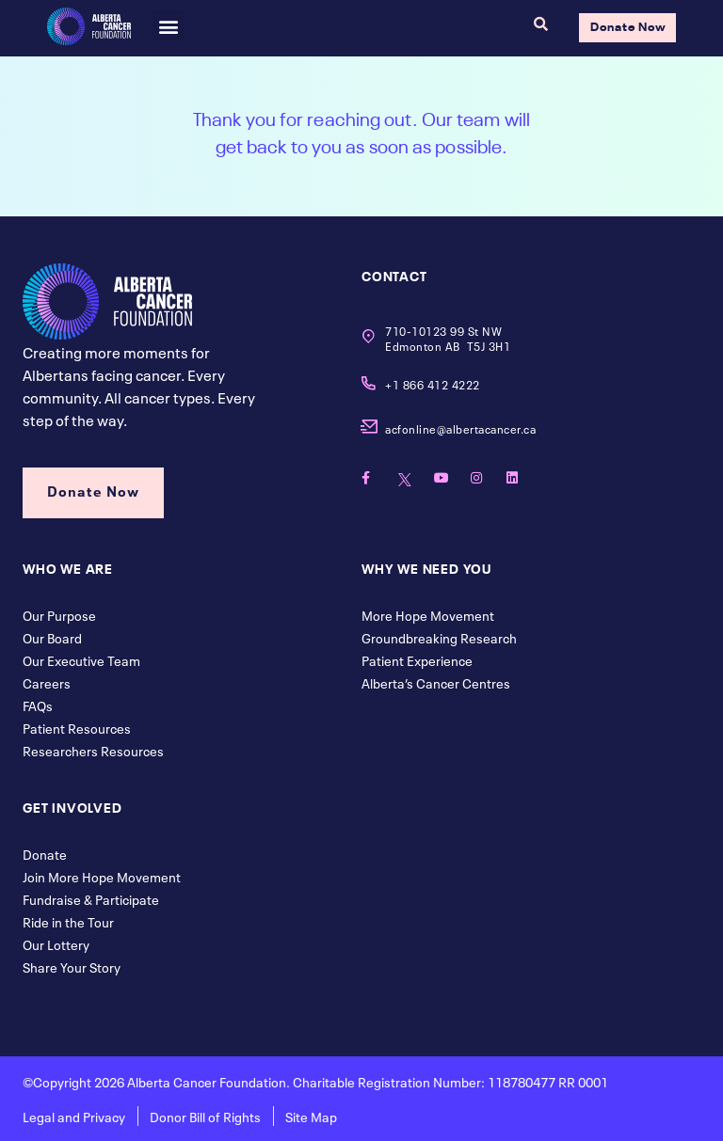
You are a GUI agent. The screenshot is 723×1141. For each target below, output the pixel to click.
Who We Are (68, 567)
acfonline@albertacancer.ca (460, 428)
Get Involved (72, 806)
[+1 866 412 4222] (369, 383)
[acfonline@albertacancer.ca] (369, 427)
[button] (168, 25)
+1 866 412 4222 (432, 383)
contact (394, 274)
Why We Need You (426, 567)
